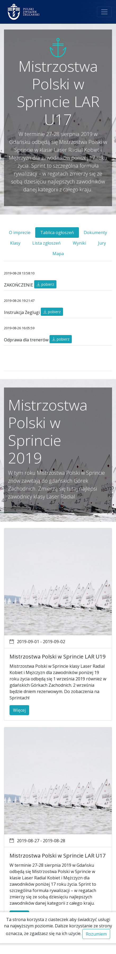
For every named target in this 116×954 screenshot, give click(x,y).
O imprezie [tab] (19, 232)
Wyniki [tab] (79, 243)
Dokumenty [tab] (95, 232)
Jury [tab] (102, 243)
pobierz (45, 284)
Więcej (19, 710)
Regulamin (66, 948)
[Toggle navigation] (104, 12)
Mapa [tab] (58, 253)
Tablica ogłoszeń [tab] (57, 232)
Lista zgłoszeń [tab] (46, 243)
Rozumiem (96, 934)
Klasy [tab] (15, 243)
